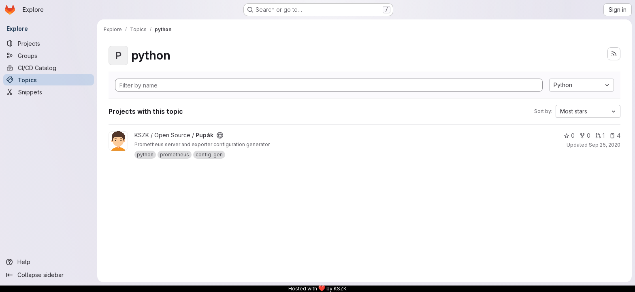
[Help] (48, 262)
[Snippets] (48, 92)
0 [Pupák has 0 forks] (585, 135)
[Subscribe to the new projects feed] (613, 53)
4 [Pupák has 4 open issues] (614, 135)
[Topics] (48, 79)
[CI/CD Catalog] (48, 67)
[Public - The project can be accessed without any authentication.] (220, 135)
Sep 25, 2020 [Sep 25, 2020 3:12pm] (604, 145)
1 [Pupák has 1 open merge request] (600, 135)
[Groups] (48, 55)
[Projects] (48, 43)
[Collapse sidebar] (48, 275)
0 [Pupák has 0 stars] (569, 135)
